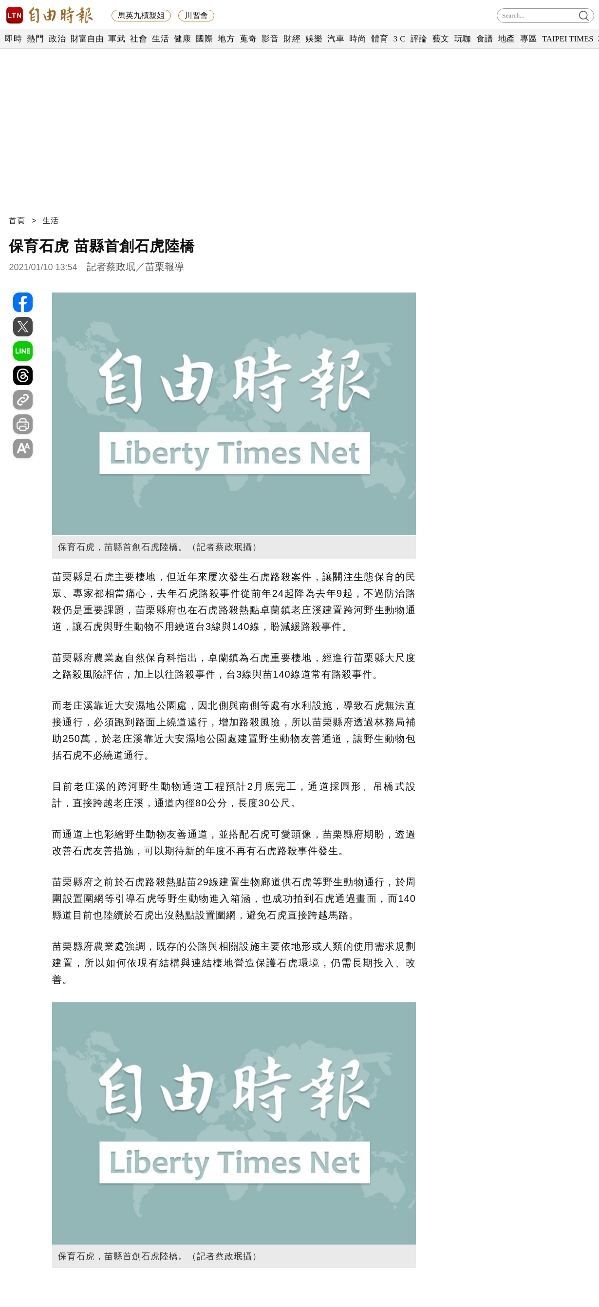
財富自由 (87, 38)
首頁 (17, 220)
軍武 (116, 38)
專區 (528, 38)
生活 (160, 38)
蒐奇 (248, 38)
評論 (419, 38)
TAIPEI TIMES (567, 38)
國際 (204, 38)
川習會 (196, 15)
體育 (379, 38)
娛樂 (313, 38)
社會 (138, 38)
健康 (182, 38)
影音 (270, 38)
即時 (13, 38)
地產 (506, 38)
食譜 (484, 38)
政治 (57, 38)
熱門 (35, 38)
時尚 (357, 38)
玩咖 (462, 38)
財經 (291, 38)
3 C (399, 38)
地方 (226, 38)
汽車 (335, 38)
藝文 (440, 38)
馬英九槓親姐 (141, 15)
